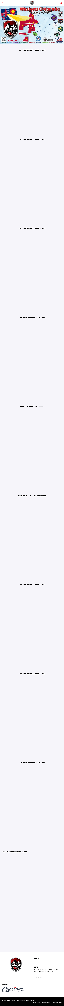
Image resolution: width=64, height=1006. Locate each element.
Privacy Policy (46, 1002)
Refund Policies (36, 1002)
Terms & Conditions (57, 1002)
